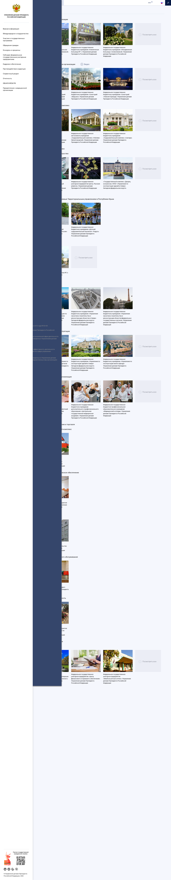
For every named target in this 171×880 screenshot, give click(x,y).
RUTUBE (12, 869)
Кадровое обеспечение (12, 64)
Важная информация (11, 29)
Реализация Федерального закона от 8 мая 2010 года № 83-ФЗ (15, 410)
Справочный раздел (11, 74)
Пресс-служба (71, 3)
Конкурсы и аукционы (12, 50)
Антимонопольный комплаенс (14, 455)
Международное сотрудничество (15, 34)
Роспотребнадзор (9, 454)
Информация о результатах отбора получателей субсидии (13, 428)
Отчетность (8, 78)
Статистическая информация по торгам (14, 460)
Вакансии (6, 468)
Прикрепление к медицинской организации (14, 89)
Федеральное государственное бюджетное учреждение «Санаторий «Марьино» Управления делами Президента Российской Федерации (84, 124)
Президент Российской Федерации (15, 426)
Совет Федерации (9, 437)
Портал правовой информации (14, 449)
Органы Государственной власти (14, 445)
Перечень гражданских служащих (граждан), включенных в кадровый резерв (15, 462)
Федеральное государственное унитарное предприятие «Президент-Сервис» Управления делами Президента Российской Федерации (54, 742)
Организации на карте (97, 8)
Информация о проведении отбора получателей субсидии (15, 415)
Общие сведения (41, 3)
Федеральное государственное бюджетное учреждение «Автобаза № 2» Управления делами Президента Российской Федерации (53, 377)
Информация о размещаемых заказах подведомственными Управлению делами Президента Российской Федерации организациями (14, 446)
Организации (56, 3)
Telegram (9, 869)
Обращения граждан (11, 45)
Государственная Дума (11, 441)
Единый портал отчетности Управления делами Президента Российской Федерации (14, 418)
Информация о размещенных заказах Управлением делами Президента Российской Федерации (13, 422)
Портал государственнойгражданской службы (20, 853)
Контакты (84, 3)
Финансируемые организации (73, 8)
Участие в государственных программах (14, 39)
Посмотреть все (55, 76)
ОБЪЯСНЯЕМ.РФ (10, 83)
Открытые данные (9, 441)
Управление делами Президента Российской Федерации (16, 16)
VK (5, 869)
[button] (7, 858)
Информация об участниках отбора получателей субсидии (13, 422)
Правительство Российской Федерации (13, 431)
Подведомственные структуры (46, 8)
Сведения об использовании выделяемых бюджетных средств (15, 438)
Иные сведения (8, 443)
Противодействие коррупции (14, 69)
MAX (16, 869)
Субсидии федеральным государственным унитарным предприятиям (14, 57)
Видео (95, 93)
